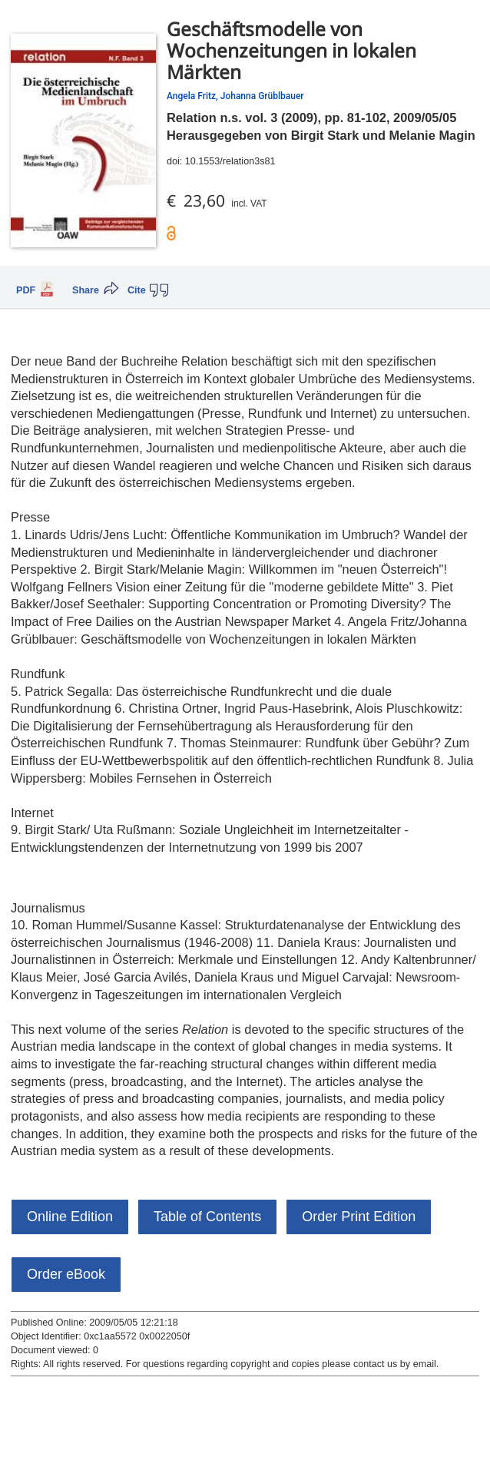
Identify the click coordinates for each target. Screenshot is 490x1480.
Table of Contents (207, 1216)
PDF (25, 290)
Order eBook (66, 1274)
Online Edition (70, 1216)
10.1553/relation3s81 (230, 161)
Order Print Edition (359, 1216)
